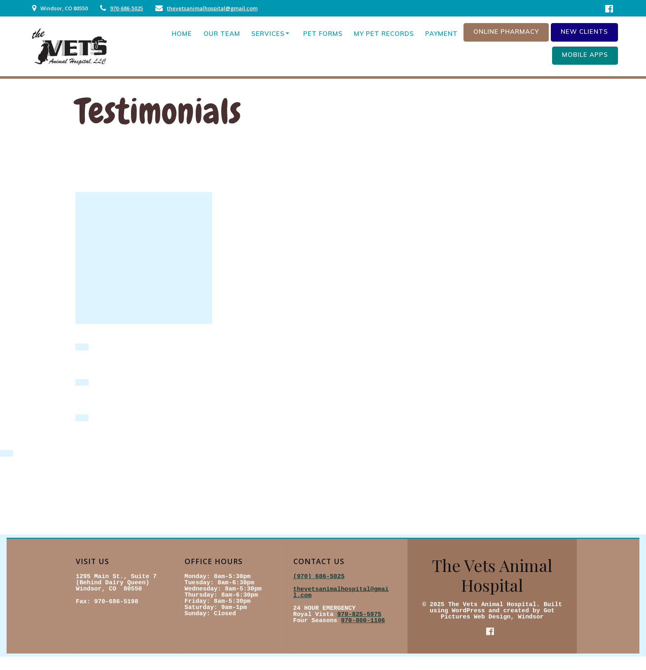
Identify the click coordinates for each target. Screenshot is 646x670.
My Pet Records (384, 33)
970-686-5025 (126, 8)
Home (182, 33)
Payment (441, 33)
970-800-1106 (363, 620)
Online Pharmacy (506, 31)
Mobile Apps (585, 55)
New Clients (584, 31)
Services (268, 33)
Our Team (222, 33)
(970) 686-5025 (319, 576)
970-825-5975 (359, 614)
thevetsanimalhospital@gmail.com (212, 8)
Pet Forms (323, 33)
